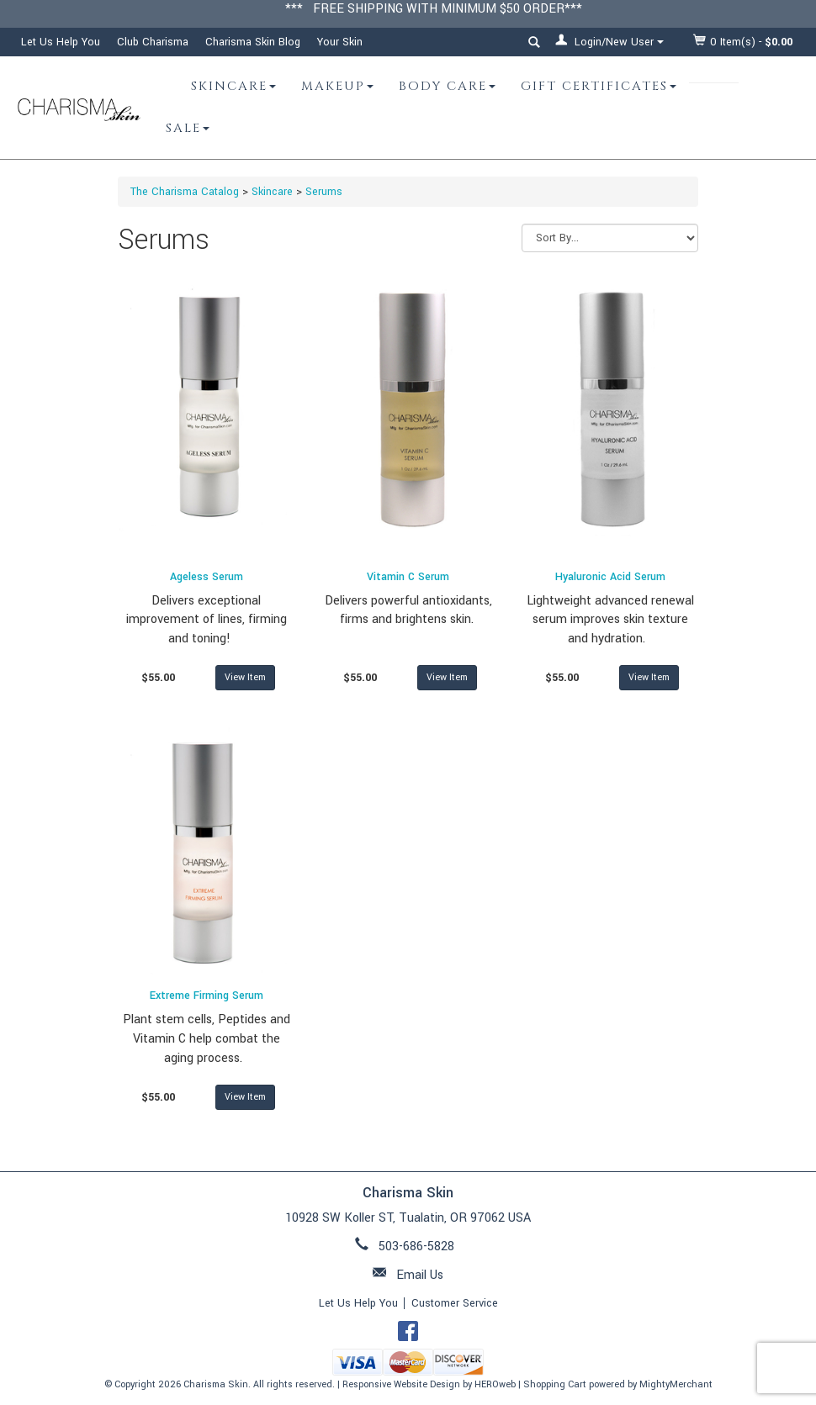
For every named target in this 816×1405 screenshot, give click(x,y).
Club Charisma (152, 42)
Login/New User (609, 42)
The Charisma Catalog (184, 191)
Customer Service (454, 1303)
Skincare (233, 86)
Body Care (447, 86)
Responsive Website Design (401, 1384)
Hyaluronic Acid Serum (610, 576)
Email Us (419, 1275)
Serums (323, 191)
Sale (187, 128)
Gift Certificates (598, 86)
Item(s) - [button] (743, 42)
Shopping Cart (554, 1384)
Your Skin (340, 42)
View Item (245, 677)
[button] (534, 44)
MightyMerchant (676, 1384)
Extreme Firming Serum (206, 995)
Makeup (337, 86)
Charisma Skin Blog (252, 42)
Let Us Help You (60, 42)
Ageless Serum (206, 576)
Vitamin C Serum (408, 576)
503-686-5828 (416, 1246)
